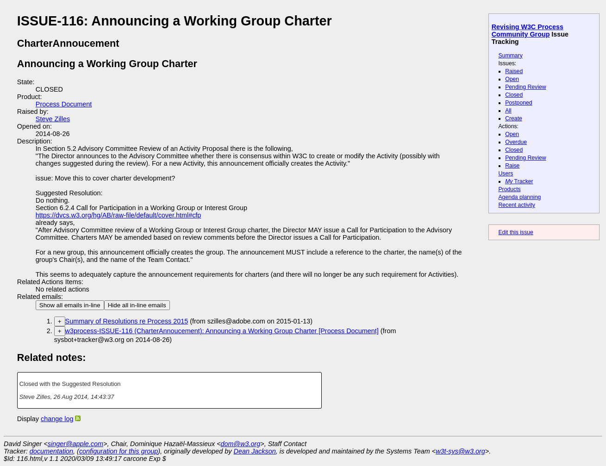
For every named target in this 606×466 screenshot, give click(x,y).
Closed (514, 95)
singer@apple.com (75, 443)
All (508, 110)
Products (509, 189)
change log (57, 419)
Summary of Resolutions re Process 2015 (126, 321)
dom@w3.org (241, 443)
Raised (514, 71)
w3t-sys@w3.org (460, 451)
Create (513, 118)
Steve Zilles (53, 119)
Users (505, 173)
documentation (51, 451)
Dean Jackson (255, 451)
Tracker (519, 181)
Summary (510, 55)
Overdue (516, 142)
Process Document (64, 104)
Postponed (518, 102)
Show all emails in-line (69, 305)
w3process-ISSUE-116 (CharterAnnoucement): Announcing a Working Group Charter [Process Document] (222, 331)
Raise (512, 165)
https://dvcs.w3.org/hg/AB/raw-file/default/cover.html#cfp (118, 215)
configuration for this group (118, 451)
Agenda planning (519, 197)
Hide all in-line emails (137, 305)
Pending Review (525, 87)
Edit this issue (515, 232)
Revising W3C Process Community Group (527, 30)
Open (512, 79)
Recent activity (516, 205)
